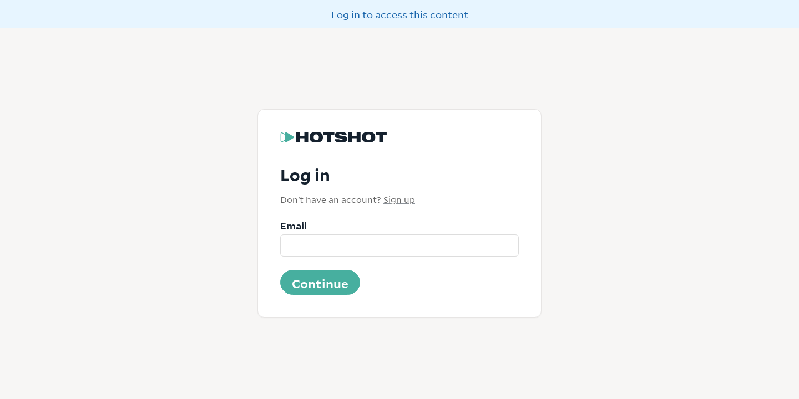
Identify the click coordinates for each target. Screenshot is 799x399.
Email (293, 225)
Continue (320, 282)
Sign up (399, 199)
